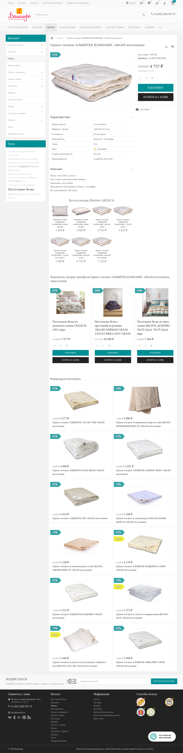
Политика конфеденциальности (107, 715)
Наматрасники (67, 27)
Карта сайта (99, 719)
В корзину (156, 87)
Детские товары (115, 27)
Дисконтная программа (53, 3)
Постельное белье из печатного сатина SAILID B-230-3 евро (69, 325)
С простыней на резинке (17, 185)
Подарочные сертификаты (78, 3)
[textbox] (91, 15)
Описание (56, 169)
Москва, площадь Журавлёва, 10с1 (26, 699)
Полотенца (134, 27)
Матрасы (12, 120)
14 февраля (13, 166)
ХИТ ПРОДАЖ (14, 181)
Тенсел (11, 170)
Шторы (11, 106)
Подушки (37, 27)
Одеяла (51, 27)
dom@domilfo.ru (18, 713)
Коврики (149, 27)
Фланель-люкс (13, 155)
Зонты (10, 127)
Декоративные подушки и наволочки (23, 159)
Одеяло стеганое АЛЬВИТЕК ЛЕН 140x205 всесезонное (79, 518)
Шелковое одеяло (15, 151)
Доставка (22, 3)
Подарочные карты (16, 134)
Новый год (12, 194)
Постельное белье (18, 27)
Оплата (11, 3)
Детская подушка (29, 151)
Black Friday (36, 194)
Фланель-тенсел (24, 194)
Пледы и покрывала (91, 27)
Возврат (97, 706)
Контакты (34, 3)
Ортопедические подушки (18, 162)
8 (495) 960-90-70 (164, 14)
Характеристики (60, 117)
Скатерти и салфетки (17, 113)
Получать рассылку (164, 681)
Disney (17, 170)
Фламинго (12, 198)
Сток (24, 181)
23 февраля (24, 166)
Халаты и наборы (15, 100)
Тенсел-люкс (34, 162)
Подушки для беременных (18, 177)
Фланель (31, 185)
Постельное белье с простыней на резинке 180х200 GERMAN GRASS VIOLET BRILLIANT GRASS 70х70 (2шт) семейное (113, 329)
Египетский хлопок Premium (19, 174)
